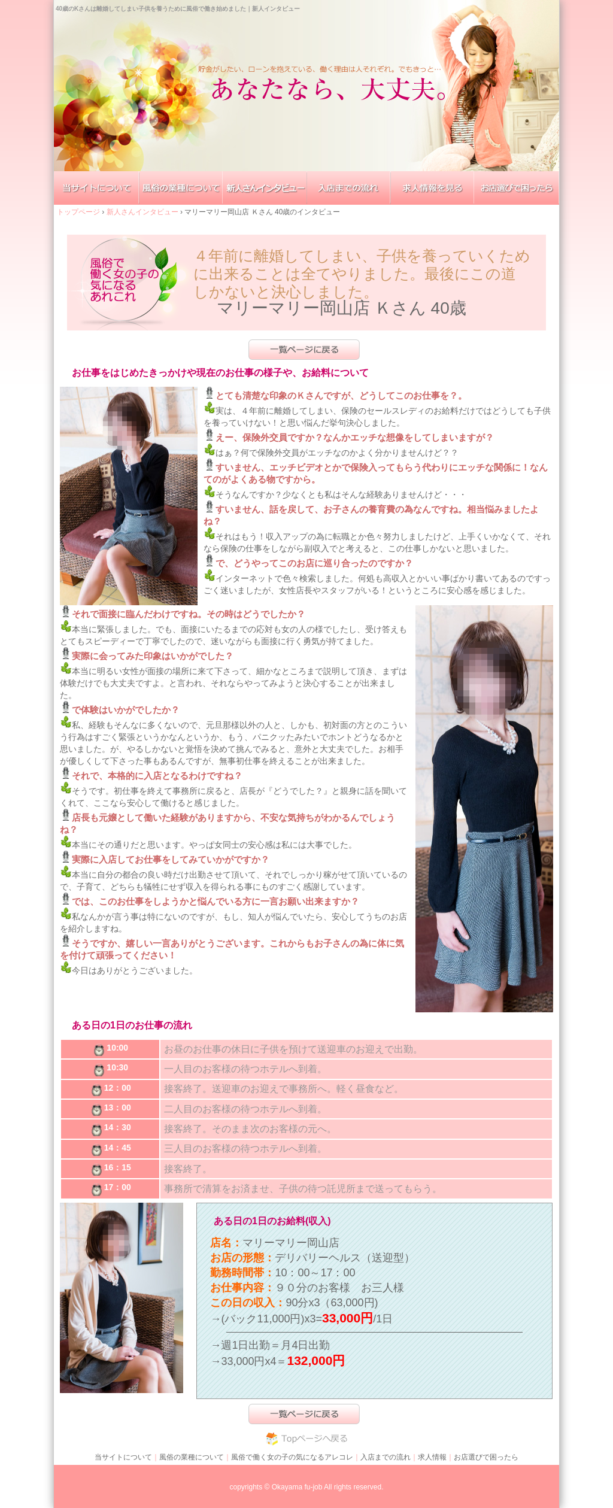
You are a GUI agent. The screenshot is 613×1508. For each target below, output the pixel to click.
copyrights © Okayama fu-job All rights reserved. (307, 1487)
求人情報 (432, 1457)
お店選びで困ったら (486, 1457)
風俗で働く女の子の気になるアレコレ (292, 1457)
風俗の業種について (191, 1457)
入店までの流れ (385, 1457)
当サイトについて (123, 1457)
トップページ (79, 212)
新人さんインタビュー (143, 212)
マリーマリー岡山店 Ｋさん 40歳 (341, 308)
